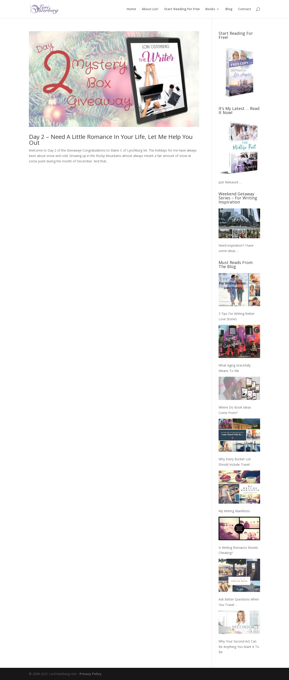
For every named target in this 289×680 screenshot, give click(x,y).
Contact (244, 9)
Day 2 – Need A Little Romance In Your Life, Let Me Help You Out (111, 140)
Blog (228, 9)
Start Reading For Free (182, 9)
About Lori (150, 9)
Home (131, 9)
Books (210, 9)
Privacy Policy (90, 674)
